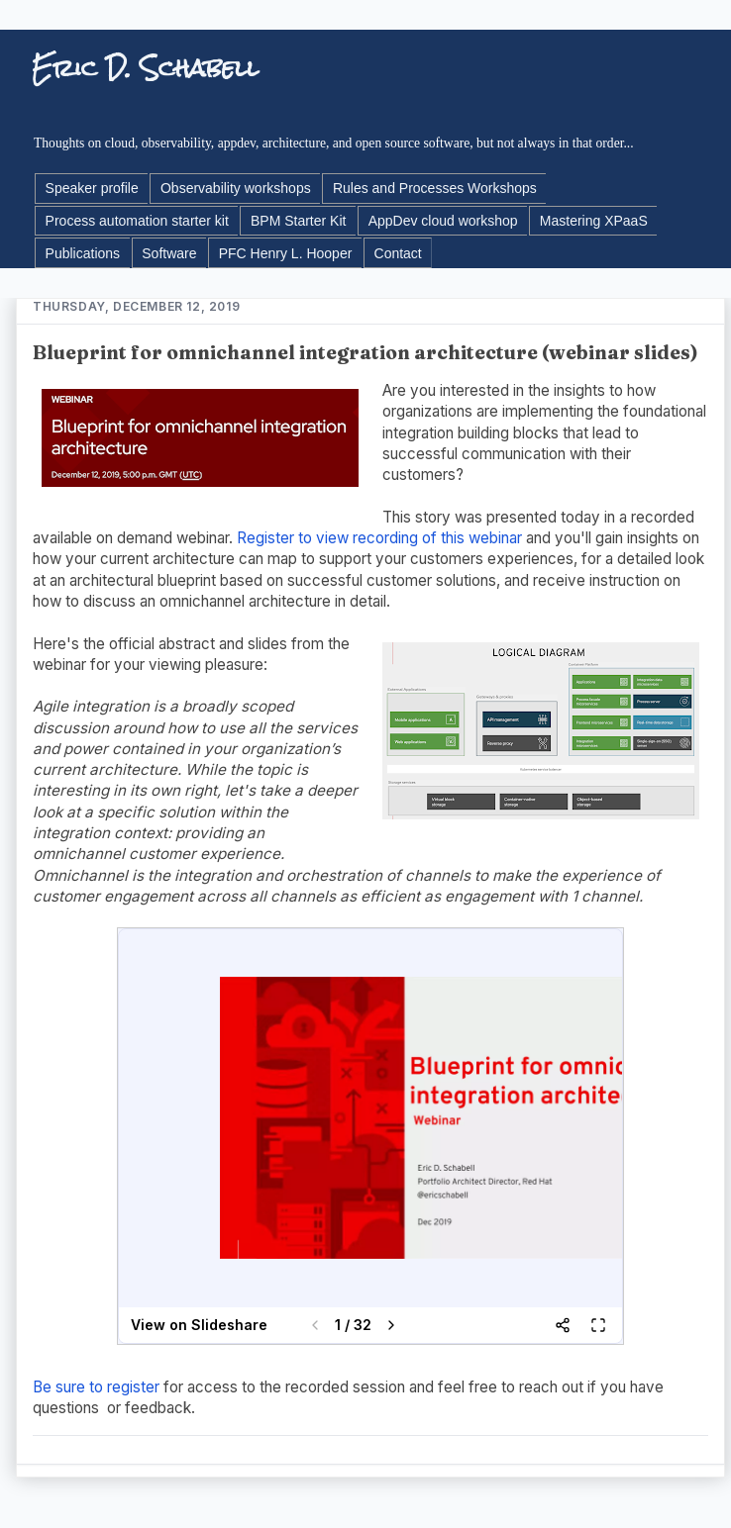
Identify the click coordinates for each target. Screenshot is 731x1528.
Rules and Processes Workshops (435, 188)
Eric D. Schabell (145, 68)
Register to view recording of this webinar (379, 537)
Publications (83, 253)
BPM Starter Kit (298, 221)
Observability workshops (235, 188)
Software (169, 253)
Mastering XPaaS (594, 221)
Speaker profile (92, 188)
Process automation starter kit (137, 221)
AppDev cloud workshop (443, 221)
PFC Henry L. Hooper (286, 253)
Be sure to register (96, 1387)
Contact (398, 253)
